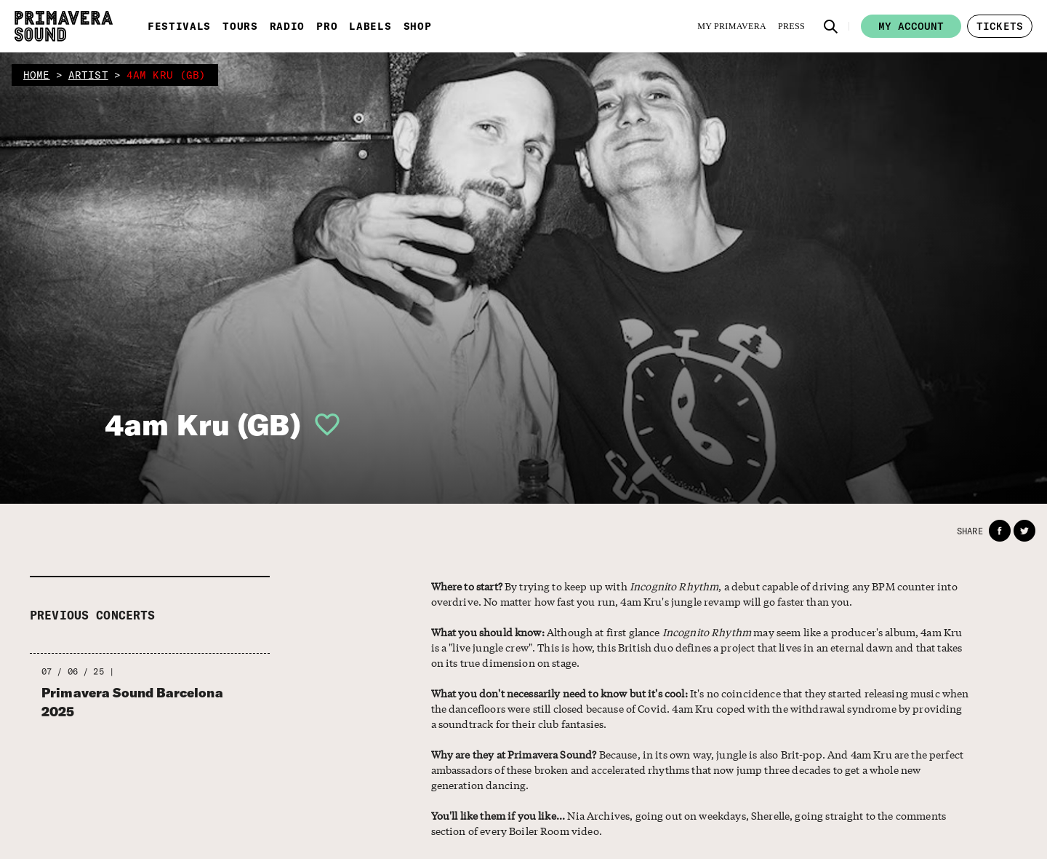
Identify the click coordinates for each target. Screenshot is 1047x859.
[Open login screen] (321, 424)
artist (88, 75)
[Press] (791, 26)
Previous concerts (93, 615)
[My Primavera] (731, 26)
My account (911, 26)
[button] (831, 26)
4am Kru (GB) (203, 424)
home (36, 75)
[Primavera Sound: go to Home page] (64, 26)
